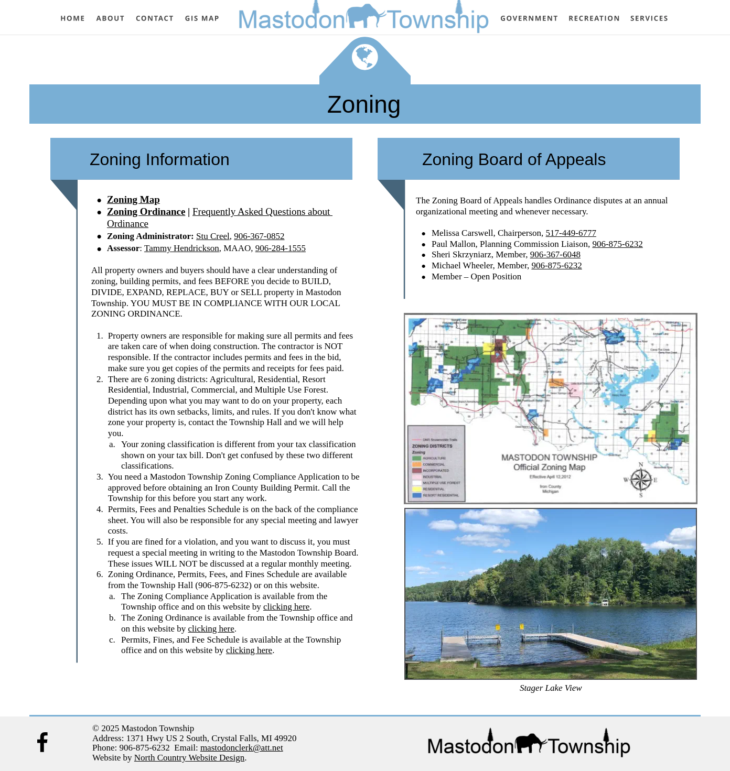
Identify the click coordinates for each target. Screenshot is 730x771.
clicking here (286, 607)
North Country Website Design (189, 758)
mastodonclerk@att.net (241, 748)
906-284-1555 (280, 248)
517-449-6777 (571, 233)
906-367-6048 (555, 254)
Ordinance (127, 223)
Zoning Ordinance (146, 211)
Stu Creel (213, 236)
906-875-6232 (617, 244)
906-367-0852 (259, 236)
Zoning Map (133, 199)
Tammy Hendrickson (181, 248)
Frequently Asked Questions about (262, 211)
